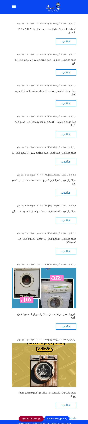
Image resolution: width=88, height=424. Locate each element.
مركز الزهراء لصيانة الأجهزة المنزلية (62, 23)
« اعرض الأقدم (70, 418)
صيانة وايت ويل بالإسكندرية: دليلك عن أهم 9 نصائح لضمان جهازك (47, 394)
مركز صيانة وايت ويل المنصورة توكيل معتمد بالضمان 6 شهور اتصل (45, 93)
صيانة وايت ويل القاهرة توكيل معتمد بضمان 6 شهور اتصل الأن (44, 211)
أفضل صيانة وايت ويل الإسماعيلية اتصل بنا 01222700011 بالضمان (47, 31)
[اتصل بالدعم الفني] (31, 419)
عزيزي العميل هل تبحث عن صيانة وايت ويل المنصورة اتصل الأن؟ (46, 316)
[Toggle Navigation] (14, 7)
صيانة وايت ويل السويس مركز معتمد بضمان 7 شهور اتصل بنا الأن (45, 62)
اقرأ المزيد (65, 41)
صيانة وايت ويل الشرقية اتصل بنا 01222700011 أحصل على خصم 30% (46, 241)
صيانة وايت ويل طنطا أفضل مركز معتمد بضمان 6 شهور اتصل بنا (44, 152)
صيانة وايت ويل (23, 23)
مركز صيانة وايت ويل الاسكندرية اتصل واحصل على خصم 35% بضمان (45, 124)
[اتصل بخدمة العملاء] (57, 419)
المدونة (33, 23)
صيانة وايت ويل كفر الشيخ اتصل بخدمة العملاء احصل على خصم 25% (44, 182)
